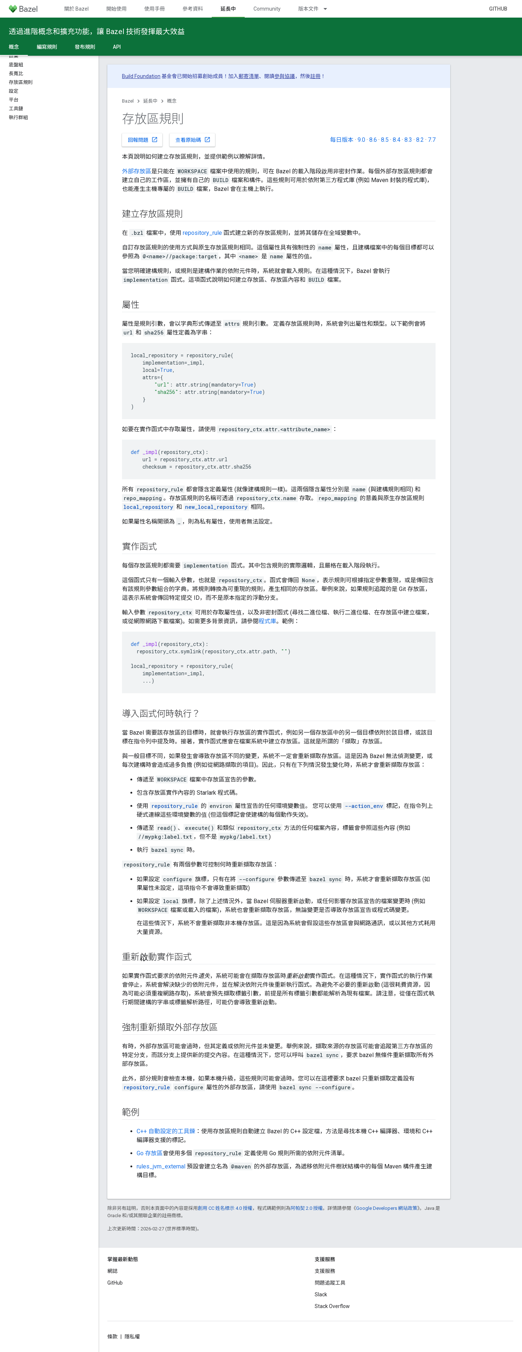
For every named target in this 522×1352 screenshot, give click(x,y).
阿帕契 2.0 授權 (306, 1208)
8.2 (420, 139)
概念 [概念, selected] (14, 47)
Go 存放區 (150, 1153)
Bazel (128, 101)
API (117, 47)
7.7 (432, 139)
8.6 (373, 139)
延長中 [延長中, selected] (228, 9)
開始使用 (116, 9)
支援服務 (325, 1271)
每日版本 (341, 139)
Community (267, 9)
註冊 (315, 76)
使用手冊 (154, 9)
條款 (112, 1337)
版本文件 (308, 9)
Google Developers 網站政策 (386, 1208)
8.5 (385, 139)
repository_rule (202, 232)
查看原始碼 (193, 139)
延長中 (150, 101)
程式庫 (267, 621)
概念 (172, 101)
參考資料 (192, 9)
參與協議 (284, 76)
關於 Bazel (76, 9)
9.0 (361, 139)
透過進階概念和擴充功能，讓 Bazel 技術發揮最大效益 (97, 31)
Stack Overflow (332, 1306)
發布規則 (85, 47)
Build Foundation (141, 76)
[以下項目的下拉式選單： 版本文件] (328, 9)
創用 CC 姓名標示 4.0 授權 (225, 1208)
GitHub (498, 9)
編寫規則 (47, 47)
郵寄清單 (248, 76)
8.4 (396, 139)
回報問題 (143, 139)
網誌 (112, 1271)
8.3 (408, 139)
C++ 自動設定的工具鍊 (166, 1131)
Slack (321, 1294)
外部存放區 (136, 171)
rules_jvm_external (161, 1166)
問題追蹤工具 (330, 1283)
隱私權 (132, 1337)
